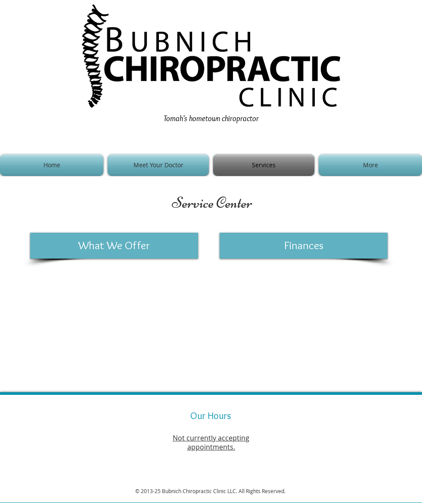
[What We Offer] (114, 246)
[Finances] (304, 246)
